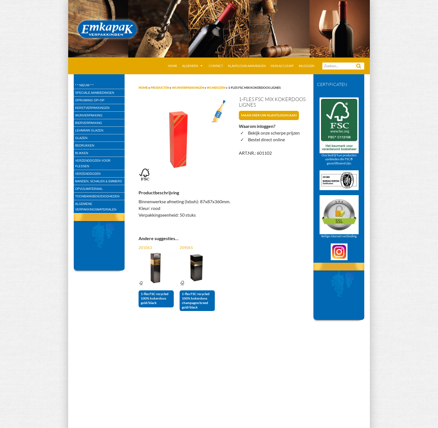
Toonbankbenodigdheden (97, 196)
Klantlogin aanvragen (247, 66)
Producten (160, 87)
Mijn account (282, 66)
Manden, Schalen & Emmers (98, 181)
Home (172, 66)
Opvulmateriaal (89, 188)
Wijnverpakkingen (188, 87)
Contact (216, 66)
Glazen (81, 138)
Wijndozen (216, 87)
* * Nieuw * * (84, 85)
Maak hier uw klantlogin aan (269, 115)
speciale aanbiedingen (94, 92)
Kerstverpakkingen (92, 107)
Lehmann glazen (89, 130)
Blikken (81, 153)
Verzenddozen (88, 173)
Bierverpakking (88, 123)
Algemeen (190, 66)
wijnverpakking (89, 115)
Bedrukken (84, 145)
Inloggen (306, 66)
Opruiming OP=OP (89, 100)
